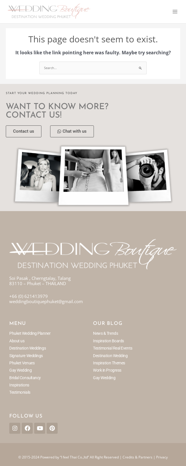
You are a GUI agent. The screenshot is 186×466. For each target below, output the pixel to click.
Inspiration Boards (108, 341)
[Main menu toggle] (175, 11)
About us (16, 341)
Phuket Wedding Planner (29, 333)
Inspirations (19, 385)
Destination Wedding (110, 355)
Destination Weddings (27, 348)
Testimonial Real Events (112, 348)
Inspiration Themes (109, 363)
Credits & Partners (137, 457)
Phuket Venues (21, 363)
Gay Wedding (20, 370)
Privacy (162, 457)
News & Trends (105, 333)
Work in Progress (107, 370)
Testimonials (19, 392)
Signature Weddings (26, 355)
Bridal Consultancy (25, 377)
